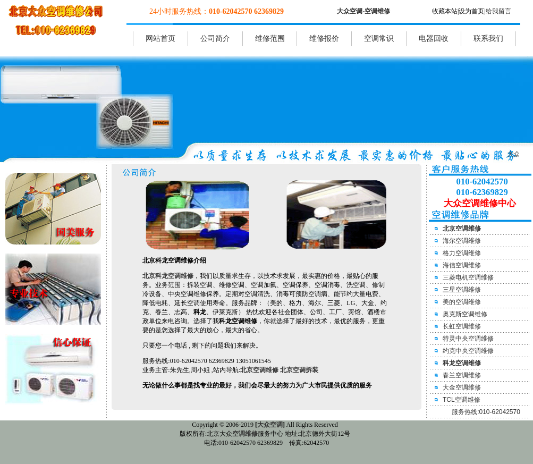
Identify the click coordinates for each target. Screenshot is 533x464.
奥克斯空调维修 (465, 314)
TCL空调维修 (461, 399)
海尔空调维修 (462, 240)
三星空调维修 (462, 289)
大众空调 (349, 11)
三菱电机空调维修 (468, 277)
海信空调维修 (462, 265)
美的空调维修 (462, 302)
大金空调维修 (462, 387)
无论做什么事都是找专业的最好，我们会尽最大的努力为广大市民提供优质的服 (254, 385)
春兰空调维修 (462, 375)
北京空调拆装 (299, 370)
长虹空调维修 (462, 326)
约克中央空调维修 (468, 351)
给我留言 (498, 11)
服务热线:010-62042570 (486, 412)
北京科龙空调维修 (167, 276)
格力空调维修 (462, 253)
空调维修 (377, 11)
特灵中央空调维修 (468, 338)
